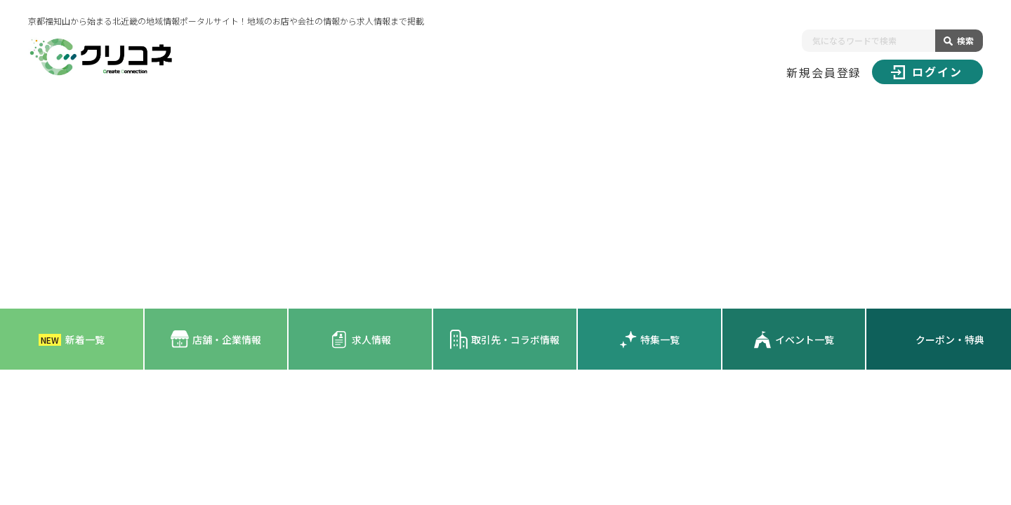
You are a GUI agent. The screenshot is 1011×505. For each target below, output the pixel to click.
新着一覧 (72, 339)
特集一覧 (649, 339)
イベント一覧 (793, 339)
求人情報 (360, 339)
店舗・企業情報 (216, 339)
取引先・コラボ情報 (504, 339)
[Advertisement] (505, 203)
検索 (965, 40)
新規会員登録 (824, 72)
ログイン (927, 71)
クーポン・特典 (950, 339)
